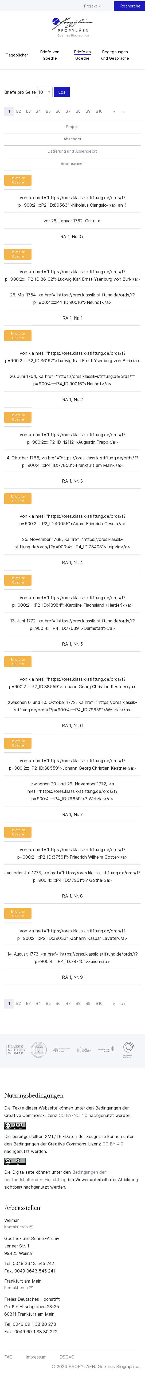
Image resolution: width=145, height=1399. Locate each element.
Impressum (36, 1357)
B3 (28, 111)
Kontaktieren (16, 1227)
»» (123, 111)
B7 (68, 111)
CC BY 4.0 (113, 1144)
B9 (88, 111)
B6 (58, 111)
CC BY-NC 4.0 (73, 1115)
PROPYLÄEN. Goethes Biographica (72, 28)
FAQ (8, 1357)
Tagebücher (17, 55)
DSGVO (67, 1357)
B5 (48, 111)
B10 (99, 111)
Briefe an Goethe (18, 180)
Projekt (90, 6)
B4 (38, 111)
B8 (78, 111)
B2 (18, 111)
